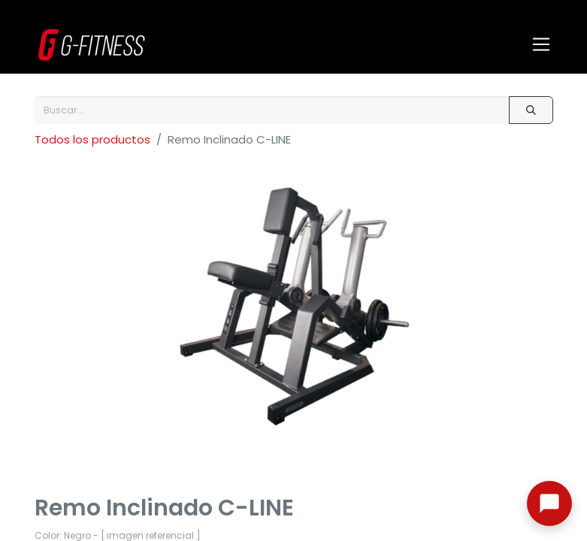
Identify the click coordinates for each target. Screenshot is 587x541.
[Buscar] (530, 110)
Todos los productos (92, 139)
